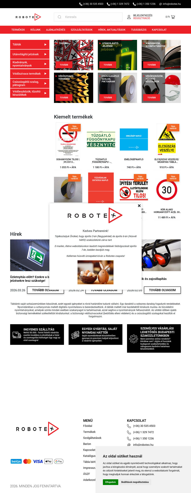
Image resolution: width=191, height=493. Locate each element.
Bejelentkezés (142, 15)
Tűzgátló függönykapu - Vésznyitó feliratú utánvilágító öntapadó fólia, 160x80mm (101, 162)
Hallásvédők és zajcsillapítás (147, 279)
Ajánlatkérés (55, 29)
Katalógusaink (92, 455)
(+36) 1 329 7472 (120, 4)
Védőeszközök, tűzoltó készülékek (154, 79)
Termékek (18, 29)
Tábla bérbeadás (93, 461)
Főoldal (87, 425)
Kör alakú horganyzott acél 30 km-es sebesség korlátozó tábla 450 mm (167, 212)
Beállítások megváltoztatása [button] (135, 482)
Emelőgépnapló (133, 159)
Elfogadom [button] (110, 482)
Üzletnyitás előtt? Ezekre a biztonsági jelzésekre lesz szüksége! (36, 279)
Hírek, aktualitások (111, 29)
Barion (87, 443)
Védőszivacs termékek (65, 77)
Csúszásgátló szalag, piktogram (110, 79)
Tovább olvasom (45, 290)
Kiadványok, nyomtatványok (155, 45)
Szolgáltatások (82, 29)
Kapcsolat (159, 29)
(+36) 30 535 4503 (93, 4)
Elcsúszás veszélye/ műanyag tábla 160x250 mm (167, 162)
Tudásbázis (138, 29)
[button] (30, 44)
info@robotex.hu (172, 4)
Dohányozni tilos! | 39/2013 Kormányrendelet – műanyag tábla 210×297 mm (68, 162)
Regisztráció (141, 18)
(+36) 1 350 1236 (146, 4)
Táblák (63, 43)
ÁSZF (86, 473)
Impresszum (91, 467)
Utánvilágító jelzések (110, 45)
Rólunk (35, 29)
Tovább (64, 65)
